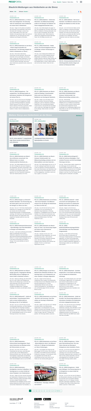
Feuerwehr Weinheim (39, 365)
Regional (64, 2)
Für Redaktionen (53, 403)
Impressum (36, 403)
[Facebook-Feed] (78, 12)
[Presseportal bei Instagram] (20, 403)
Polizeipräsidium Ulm (14, 17)
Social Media (37, 407)
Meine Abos (70, 2)
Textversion (52, 404)
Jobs (66, 404)
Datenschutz (37, 406)
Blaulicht (59, 2)
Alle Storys (79, 115)
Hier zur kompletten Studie (20, 145)
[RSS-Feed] (81, 12)
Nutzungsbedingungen (39, 404)
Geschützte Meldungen (54, 407)
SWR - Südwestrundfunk (40, 120)
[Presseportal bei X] (18, 403)
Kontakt (66, 403)
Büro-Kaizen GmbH (14, 120)
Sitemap (51, 406)
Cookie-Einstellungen (69, 406)
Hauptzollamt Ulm (63, 43)
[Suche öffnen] (77, 2)
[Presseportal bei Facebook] (16, 403)
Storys (54, 2)
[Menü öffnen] (81, 2)
